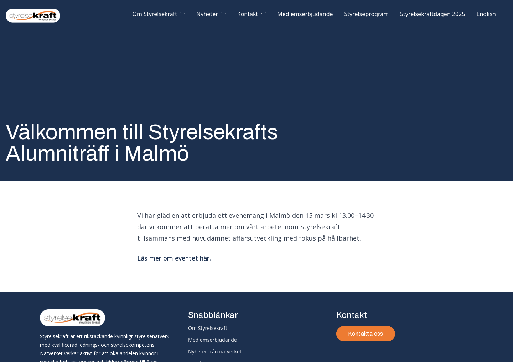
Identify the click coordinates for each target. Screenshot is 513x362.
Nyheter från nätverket (215, 351)
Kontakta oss (365, 334)
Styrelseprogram (366, 14)
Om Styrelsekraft (159, 14)
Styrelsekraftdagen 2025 (432, 14)
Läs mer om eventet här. (174, 258)
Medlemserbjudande (305, 14)
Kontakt (251, 14)
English (486, 14)
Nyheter (211, 14)
